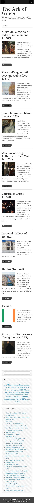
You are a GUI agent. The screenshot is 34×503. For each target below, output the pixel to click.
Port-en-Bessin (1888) (12, 484)
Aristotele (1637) (10, 432)
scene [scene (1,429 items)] (16, 396)
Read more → (6, 65)
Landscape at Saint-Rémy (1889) (15, 441)
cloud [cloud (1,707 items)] (18, 385)
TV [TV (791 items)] (18, 399)
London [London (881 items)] (8, 394)
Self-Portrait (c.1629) (11, 436)
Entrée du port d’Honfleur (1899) (15, 460)
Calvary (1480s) (10, 415)
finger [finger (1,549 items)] (7, 390)
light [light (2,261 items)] (27, 392)
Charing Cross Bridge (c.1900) (14, 451)
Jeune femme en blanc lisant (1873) (16, 115)
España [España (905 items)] (12, 387)
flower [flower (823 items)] (10, 390)
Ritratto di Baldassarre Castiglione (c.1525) (17, 336)
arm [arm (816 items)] (5, 385)
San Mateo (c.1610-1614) (13, 434)
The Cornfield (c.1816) (12, 454)
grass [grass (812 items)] (27, 390)
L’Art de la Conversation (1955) (14, 423)
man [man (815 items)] (11, 394)
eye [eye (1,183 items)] (16, 387)
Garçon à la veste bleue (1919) (14, 430)
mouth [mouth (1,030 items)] (20, 394)
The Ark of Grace (14, 11)
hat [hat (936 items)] (13, 392)
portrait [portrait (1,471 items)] (8, 396)
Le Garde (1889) (10, 462)
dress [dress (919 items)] (26, 385)
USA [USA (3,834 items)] (24, 399)
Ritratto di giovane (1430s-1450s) (15, 479)
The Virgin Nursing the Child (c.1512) (16, 413)
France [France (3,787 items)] (22, 389)
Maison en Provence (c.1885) (14, 445)
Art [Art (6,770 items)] (8, 384)
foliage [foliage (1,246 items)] (14, 390)
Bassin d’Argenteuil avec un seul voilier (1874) (15, 75)
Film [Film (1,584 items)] (27, 387)
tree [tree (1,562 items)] (16, 399)
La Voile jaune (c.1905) (12, 464)
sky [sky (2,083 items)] (13, 399)
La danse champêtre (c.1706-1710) (15, 473)
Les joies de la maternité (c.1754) (15, 475)
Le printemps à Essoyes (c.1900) (15, 447)
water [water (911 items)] (28, 399)
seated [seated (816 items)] (19, 396)
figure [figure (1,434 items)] (24, 387)
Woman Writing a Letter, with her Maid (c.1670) (16, 156)
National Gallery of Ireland (14, 235)
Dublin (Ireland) (13, 269)
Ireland (7, 306)
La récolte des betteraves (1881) (15, 490)
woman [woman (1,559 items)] (17, 401)
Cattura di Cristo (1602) (13, 195)
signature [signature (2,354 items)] (8, 399)
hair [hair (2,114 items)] (6, 392)
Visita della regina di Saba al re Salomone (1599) (15, 35)
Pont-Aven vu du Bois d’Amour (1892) (16, 449)
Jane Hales (9, 421)
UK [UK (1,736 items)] (21, 399)
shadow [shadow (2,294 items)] (25, 397)
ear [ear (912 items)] (29, 385)
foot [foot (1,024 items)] (18, 390)
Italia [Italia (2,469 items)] (16, 392)
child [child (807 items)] (15, 385)
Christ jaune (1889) (11, 481)
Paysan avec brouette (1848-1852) (15, 439)
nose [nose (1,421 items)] (23, 394)
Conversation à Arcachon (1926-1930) (16, 426)
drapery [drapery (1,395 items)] (22, 385)
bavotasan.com (24, 501)
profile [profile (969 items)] (12, 396)
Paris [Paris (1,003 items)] (26, 394)
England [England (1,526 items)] (7, 387)
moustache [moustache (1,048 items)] (15, 394)
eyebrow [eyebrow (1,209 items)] (19, 387)
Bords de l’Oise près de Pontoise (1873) (17, 471)
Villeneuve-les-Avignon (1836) (14, 443)
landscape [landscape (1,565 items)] (22, 392)
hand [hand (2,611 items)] (10, 392)
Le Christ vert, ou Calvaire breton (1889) (17, 428)
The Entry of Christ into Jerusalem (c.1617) (18, 477)
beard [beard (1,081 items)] (11, 385)
